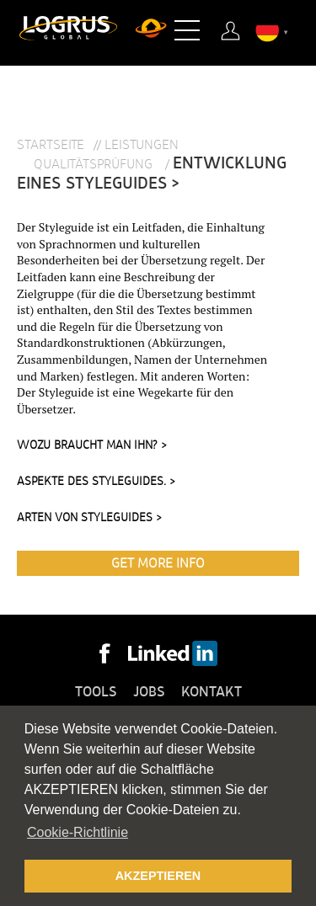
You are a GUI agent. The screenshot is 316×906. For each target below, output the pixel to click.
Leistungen (141, 145)
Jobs (149, 692)
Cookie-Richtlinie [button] (77, 832)
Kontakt (211, 692)
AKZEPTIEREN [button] (158, 875)
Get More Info (158, 563)
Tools (96, 692)
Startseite (50, 145)
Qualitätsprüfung (95, 164)
